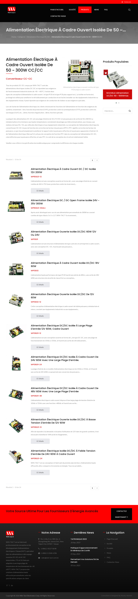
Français (127, 2)
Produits (85, 10)
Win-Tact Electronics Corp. (30, 596)
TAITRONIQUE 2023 (79, 539)
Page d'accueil (57, 10)
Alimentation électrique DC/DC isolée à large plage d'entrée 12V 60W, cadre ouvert (61, 327)
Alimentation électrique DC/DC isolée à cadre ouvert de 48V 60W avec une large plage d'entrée (64, 390)
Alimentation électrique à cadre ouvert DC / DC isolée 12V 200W (63, 170)
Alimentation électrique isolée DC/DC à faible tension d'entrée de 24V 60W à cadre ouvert (63, 452)
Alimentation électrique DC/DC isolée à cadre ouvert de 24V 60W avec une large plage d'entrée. (64, 358)
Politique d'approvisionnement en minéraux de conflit (84, 549)
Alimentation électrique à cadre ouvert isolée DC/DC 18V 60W (65, 264)
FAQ (105, 10)
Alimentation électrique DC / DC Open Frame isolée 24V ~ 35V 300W (65, 202)
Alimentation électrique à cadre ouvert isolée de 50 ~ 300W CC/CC (77, 37)
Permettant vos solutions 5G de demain (85, 560)
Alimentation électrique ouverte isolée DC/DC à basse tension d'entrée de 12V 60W (63, 421)
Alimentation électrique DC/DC (38, 37)
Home (14, 37)
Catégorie (21, 37)
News (96, 10)
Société (72, 10)
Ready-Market (126, 596)
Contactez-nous (58, 16)
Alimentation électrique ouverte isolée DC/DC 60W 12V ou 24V (63, 233)
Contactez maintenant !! (121, 514)
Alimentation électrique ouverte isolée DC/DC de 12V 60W (62, 296)
